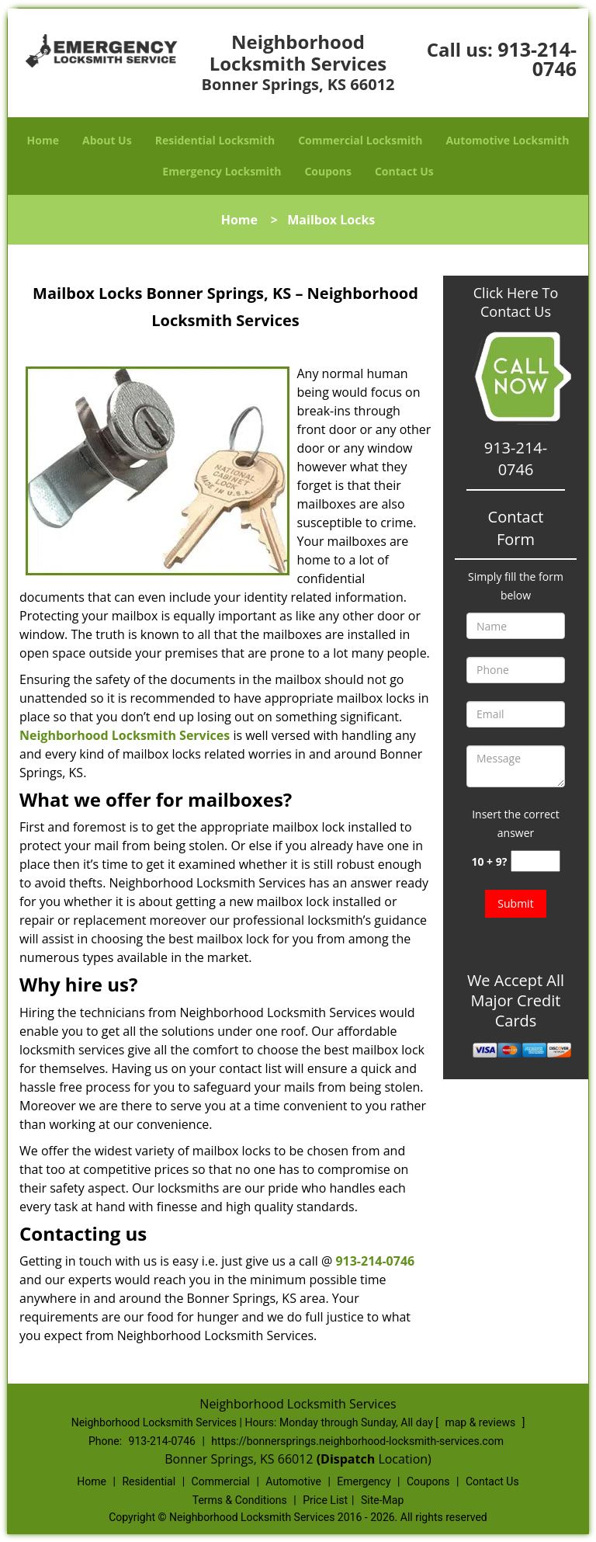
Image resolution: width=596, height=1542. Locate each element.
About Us (107, 140)
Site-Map (382, 1500)
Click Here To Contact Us (515, 302)
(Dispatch (348, 1458)
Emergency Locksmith (221, 171)
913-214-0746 (537, 59)
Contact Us (404, 171)
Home (43, 140)
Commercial (221, 1481)
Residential (148, 1481)
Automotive (293, 1481)
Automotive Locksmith (507, 140)
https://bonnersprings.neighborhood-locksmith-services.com (357, 1441)
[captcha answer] (535, 861)
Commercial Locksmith (360, 140)
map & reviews (481, 1422)
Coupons (327, 171)
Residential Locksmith (215, 140)
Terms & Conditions (239, 1500)
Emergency (363, 1481)
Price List (325, 1500)
